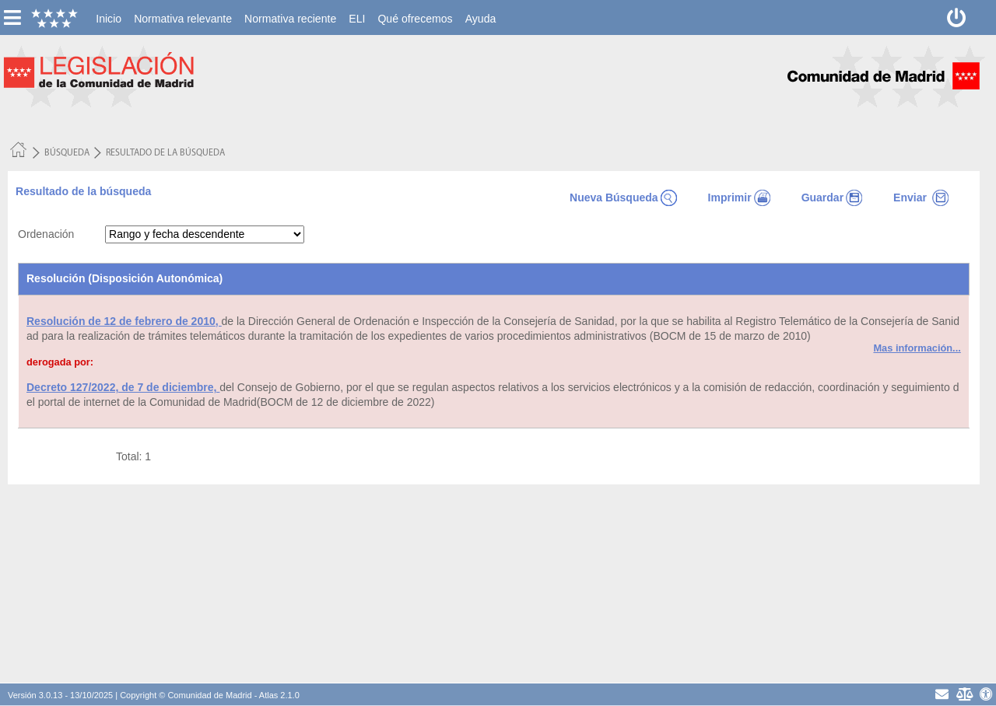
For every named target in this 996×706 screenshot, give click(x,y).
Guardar (831, 197)
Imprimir (739, 197)
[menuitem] (108, 19)
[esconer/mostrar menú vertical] (12, 17)
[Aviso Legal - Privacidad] (964, 694)
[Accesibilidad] (986, 694)
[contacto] (942, 694)
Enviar (921, 197)
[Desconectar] (957, 17)
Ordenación (46, 234)
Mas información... (916, 348)
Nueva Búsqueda (623, 197)
